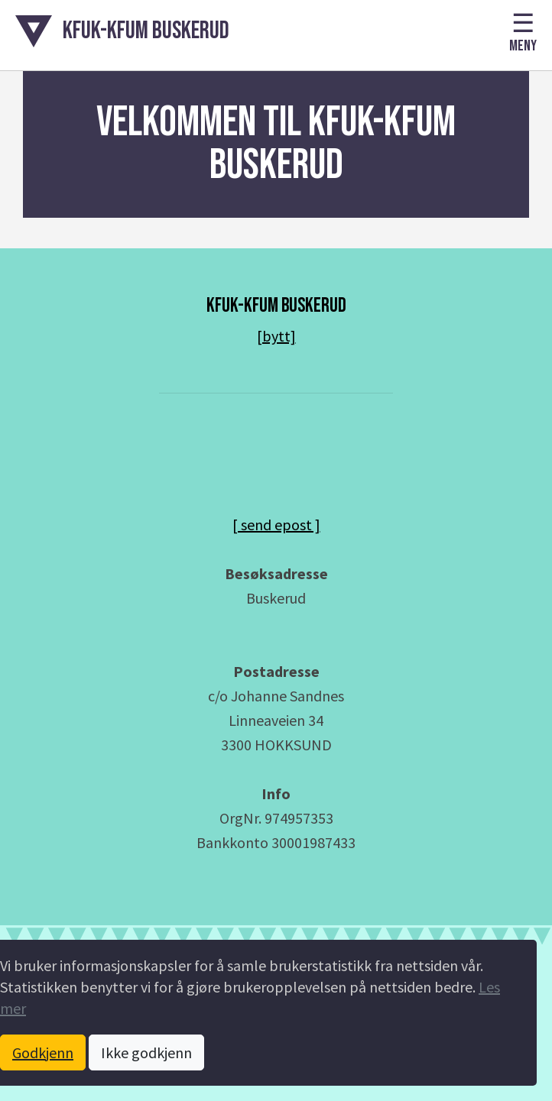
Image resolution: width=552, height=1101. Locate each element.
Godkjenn (42, 1052)
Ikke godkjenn (146, 1052)
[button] (122, 31)
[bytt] (276, 335)
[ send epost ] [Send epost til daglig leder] (276, 524)
